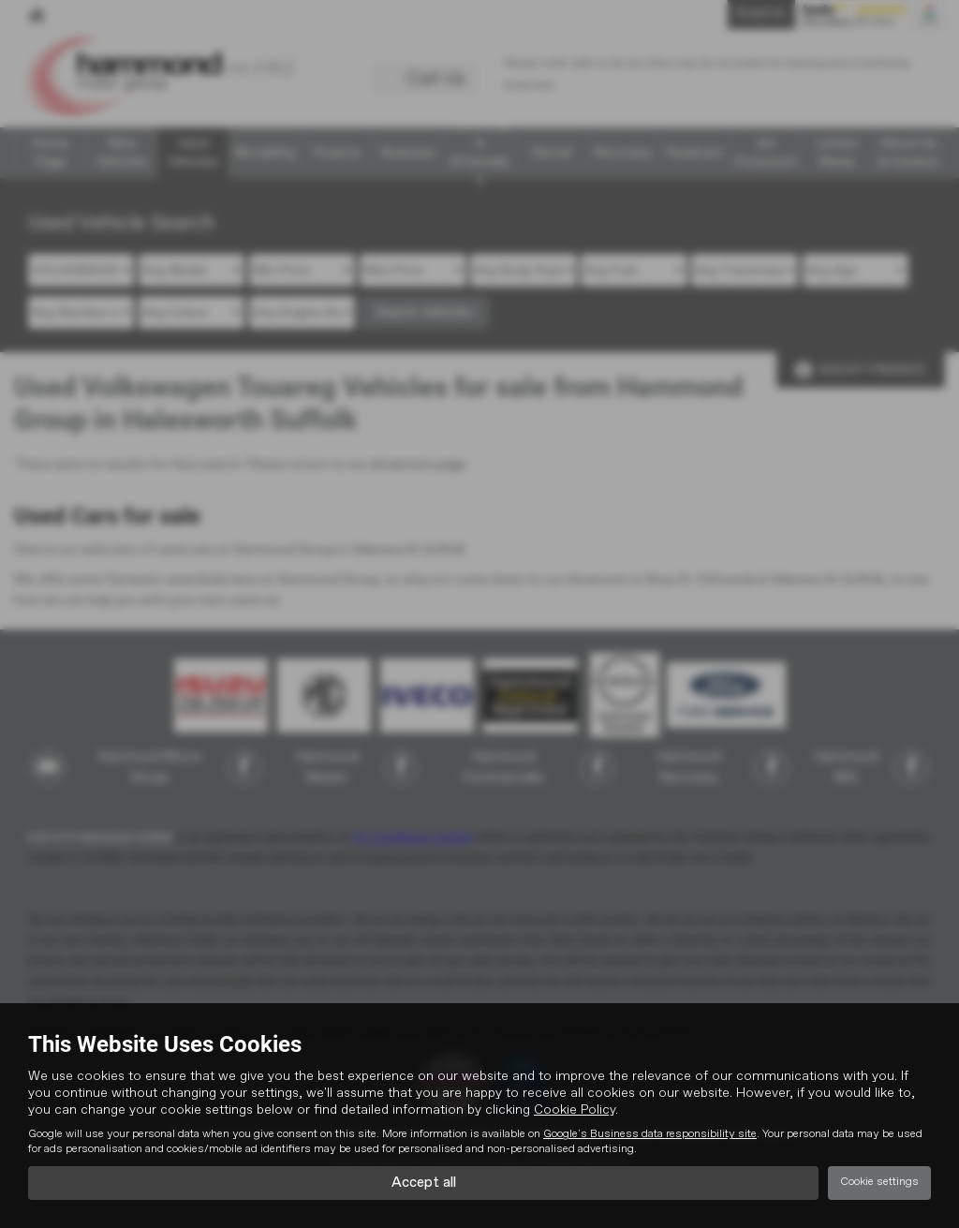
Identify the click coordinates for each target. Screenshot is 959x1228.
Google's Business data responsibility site (650, 1133)
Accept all (424, 1182)
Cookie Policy (574, 1109)
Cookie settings (879, 1182)
